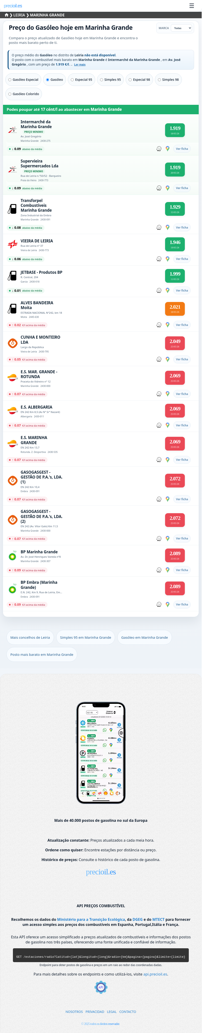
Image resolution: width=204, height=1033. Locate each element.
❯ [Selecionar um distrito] (9, 15)
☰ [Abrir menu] (191, 5)
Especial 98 (139, 79)
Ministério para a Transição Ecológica (91, 919)
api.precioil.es (155, 975)
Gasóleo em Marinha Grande (144, 637)
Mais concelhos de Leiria (30, 637)
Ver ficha (182, 149)
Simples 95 (110, 79)
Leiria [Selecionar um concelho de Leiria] (19, 15)
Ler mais (80, 64)
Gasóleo (54, 79)
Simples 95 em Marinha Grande (85, 637)
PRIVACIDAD (95, 1013)
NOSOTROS (74, 1013)
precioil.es (101, 871)
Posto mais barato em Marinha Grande (41, 654)
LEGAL (112, 1013)
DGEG (138, 919)
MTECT (158, 919)
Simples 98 (168, 79)
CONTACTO (127, 1013)
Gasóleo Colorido (23, 94)
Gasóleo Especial (23, 79)
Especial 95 (81, 79)
